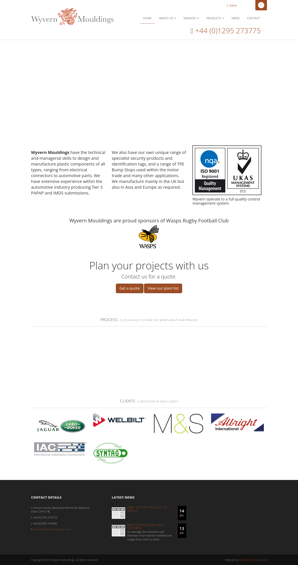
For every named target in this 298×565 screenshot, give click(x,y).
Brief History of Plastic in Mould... (147, 508)
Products (215, 18)
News (236, 18)
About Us (167, 18)
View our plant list (163, 288)
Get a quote (129, 288)
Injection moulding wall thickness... (146, 526)
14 (181, 512)
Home (147, 18)
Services (191, 18)
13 (181, 530)
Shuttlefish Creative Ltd (253, 560)
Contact (253, 18)
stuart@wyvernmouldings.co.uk (51, 529)
